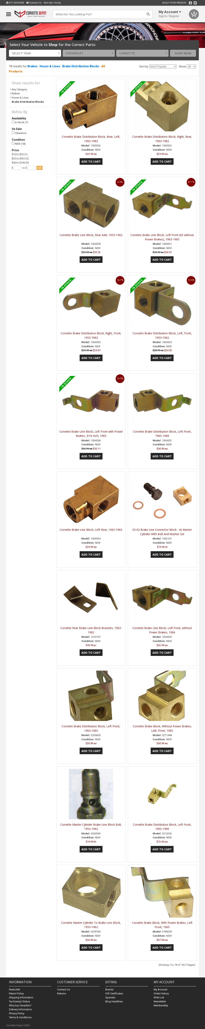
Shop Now (183, 53)
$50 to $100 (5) (20, 162)
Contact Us (34, 2)
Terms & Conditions (20, 1017)
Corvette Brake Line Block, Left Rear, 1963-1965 (91, 530)
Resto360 (14, 989)
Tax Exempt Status (19, 1001)
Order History (161, 993)
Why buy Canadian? (20, 1005)
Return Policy (16, 993)
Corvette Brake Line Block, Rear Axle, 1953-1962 (91, 235)
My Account (160, 989)
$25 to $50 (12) (20, 158)
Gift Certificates (114, 993)
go (39, 168)
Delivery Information (20, 1009)
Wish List (159, 997)
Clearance (19, 133)
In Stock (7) (20, 122)
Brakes (32, 66)
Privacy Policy (16, 1013)
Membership (161, 1005)
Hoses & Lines (50, 66)
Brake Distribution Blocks (80, 66)
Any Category (19, 89)
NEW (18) (19, 143)
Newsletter (160, 1001)
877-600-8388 (15, 2)
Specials (110, 997)
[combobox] (35, 53)
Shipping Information (21, 997)
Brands (109, 989)
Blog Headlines (114, 1001)
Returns (61, 993)
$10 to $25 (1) (19, 154)
